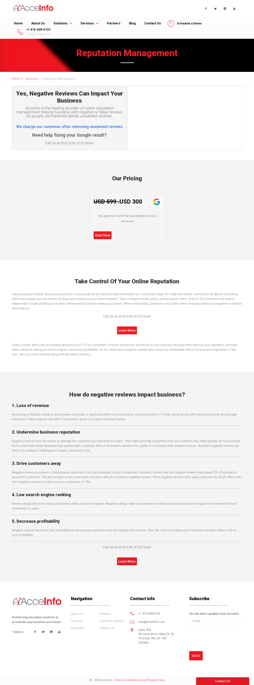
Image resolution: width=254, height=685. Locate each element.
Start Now (102, 235)
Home (18, 23)
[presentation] (219, 638)
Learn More (127, 330)
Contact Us (152, 23)
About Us (38, 23)
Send (196, 656)
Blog (132, 23)
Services (87, 23)
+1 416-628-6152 (38, 29)
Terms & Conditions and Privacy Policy (139, 680)
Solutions (61, 23)
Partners (113, 23)
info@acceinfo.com (38, 34)
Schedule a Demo (189, 23)
